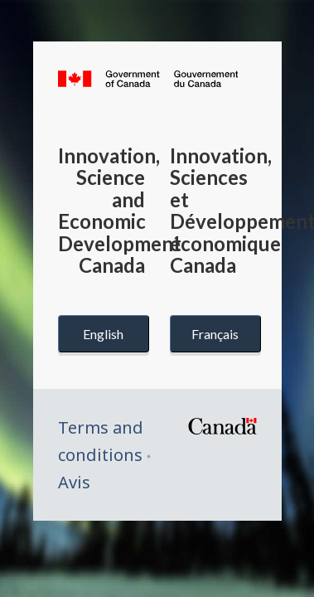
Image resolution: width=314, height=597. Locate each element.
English (103, 334)
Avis (74, 482)
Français (215, 334)
